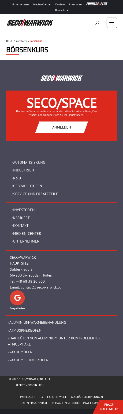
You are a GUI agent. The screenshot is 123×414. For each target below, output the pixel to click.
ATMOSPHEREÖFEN (25, 330)
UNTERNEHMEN (26, 241)
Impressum (27, 397)
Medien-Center (42, 4)
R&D (17, 178)
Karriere (60, 4)
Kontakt (21, 225)
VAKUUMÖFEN (21, 351)
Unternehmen (20, 4)
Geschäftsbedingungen (87, 397)
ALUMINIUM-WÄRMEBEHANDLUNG (37, 322)
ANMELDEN (61, 127)
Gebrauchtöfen (27, 185)
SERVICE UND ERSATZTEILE (35, 193)
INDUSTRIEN (23, 170)
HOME (9, 41)
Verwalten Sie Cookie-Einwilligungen (77, 403)
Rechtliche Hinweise (53, 397)
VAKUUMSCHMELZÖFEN (28, 359)
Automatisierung (29, 162)
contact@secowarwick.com (42, 287)
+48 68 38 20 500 (30, 281)
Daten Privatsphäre (34, 403)
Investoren (75, 4)
